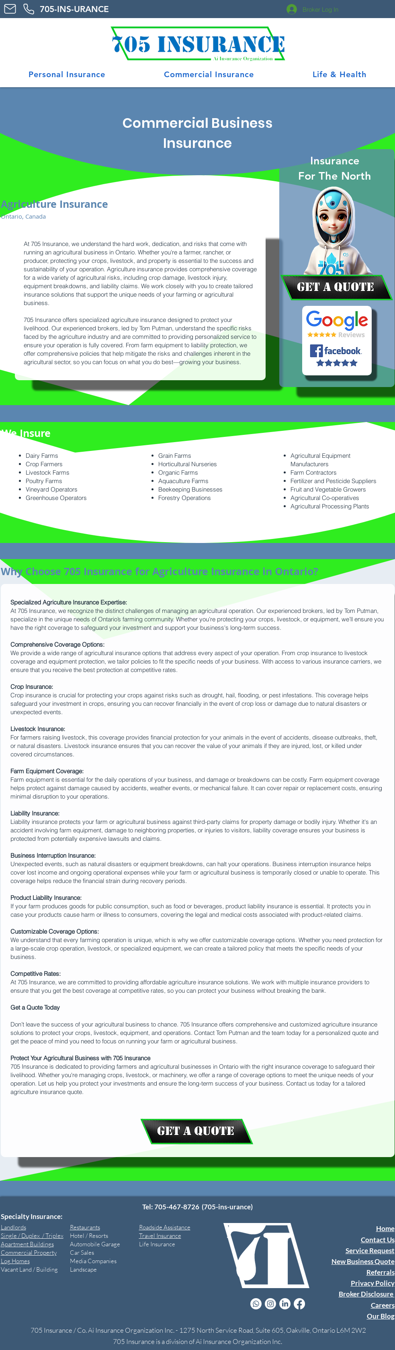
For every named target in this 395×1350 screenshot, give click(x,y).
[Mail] (10, 9)
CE (83, 9)
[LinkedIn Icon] (285, 1303)
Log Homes (15, 1261)
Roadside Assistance (164, 1227)
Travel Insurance (160, 1235)
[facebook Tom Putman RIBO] (299, 1303)
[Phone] (29, 9)
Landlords (13, 1227)
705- (48, 9)
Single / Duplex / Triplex (32, 1235)
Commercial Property (29, 1252)
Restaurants (85, 1227)
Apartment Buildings (27, 1244)
